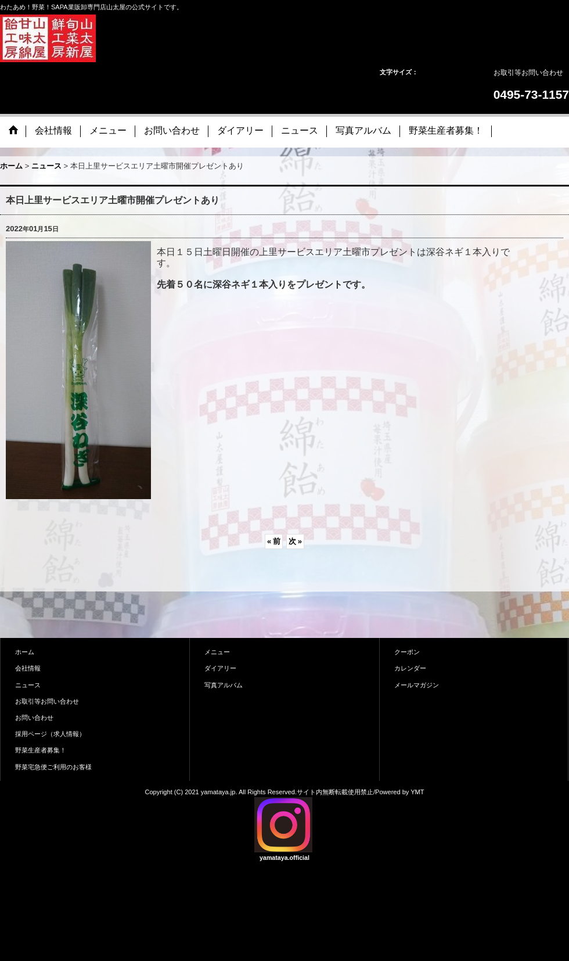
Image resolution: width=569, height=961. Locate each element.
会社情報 (28, 668)
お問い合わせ (34, 717)
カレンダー (410, 668)
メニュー (217, 651)
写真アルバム (223, 685)
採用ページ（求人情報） (50, 733)
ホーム (24, 651)
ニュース (28, 685)
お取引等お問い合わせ (528, 73)
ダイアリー (220, 668)
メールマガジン (416, 685)
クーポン (407, 651)
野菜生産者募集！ (40, 750)
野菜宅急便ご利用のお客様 (53, 766)
